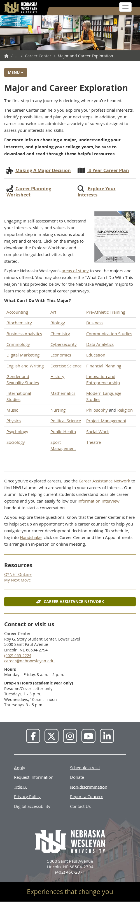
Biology (57, 322)
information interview (99, 501)
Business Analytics (24, 333)
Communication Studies (109, 333)
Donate (77, 777)
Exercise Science (65, 366)
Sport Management (63, 445)
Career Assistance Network (104, 481)
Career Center (38, 55)
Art (53, 312)
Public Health (63, 431)
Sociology (15, 442)
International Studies (18, 396)
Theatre (93, 442)
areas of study (75, 270)
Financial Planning (103, 366)
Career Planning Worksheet (28, 192)
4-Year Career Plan (108, 170)
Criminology (18, 344)
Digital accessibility (32, 806)
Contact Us (80, 806)
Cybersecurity (63, 344)
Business (94, 322)
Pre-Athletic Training (105, 312)
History (57, 376)
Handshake (30, 537)
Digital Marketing (22, 355)
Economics (60, 355)
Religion (125, 410)
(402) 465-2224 (17, 655)
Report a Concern (86, 796)
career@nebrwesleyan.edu (29, 660)
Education (95, 355)
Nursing (58, 410)
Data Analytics (100, 344)
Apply (19, 767)
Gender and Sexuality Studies (22, 379)
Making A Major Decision (43, 170)
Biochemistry (19, 322)
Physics (13, 420)
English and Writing (25, 366)
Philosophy (97, 410)
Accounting (17, 312)
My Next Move (17, 580)
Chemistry (60, 333)
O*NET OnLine (18, 574)
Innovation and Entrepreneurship (103, 379)
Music (12, 410)
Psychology (17, 431)
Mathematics (62, 393)
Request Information (33, 777)
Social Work (97, 431)
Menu (15, 72)
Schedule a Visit (85, 767)
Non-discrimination (88, 786)
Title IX (20, 786)
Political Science (65, 420)
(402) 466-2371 (70, 872)
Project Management (106, 420)
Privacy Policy (27, 796)
